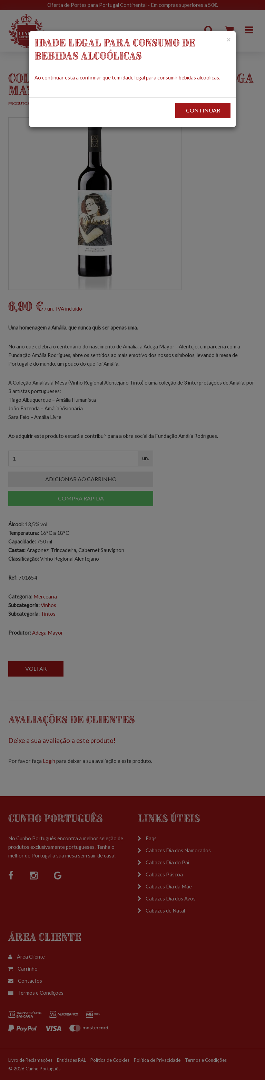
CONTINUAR (203, 110)
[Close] (228, 39)
